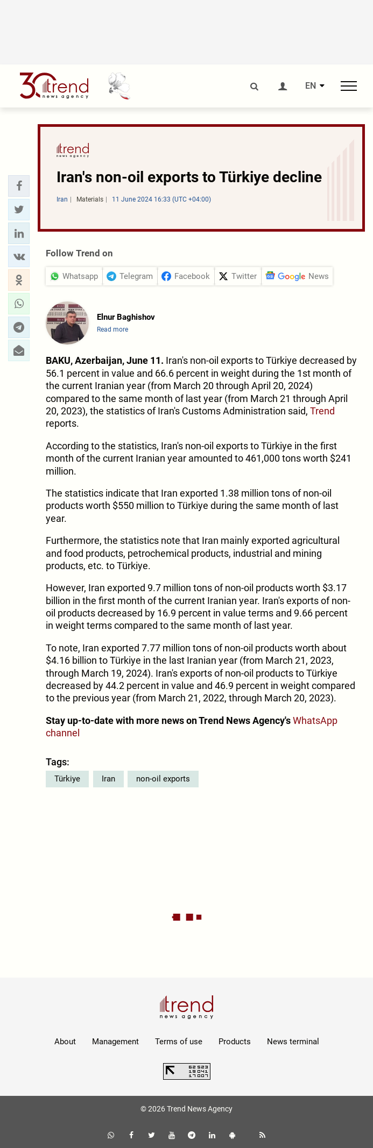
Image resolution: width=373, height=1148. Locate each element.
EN (310, 86)
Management (115, 1041)
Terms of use (178, 1041)
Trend (322, 411)
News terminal (293, 1041)
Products (235, 1041)
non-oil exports (163, 779)
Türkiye (67, 779)
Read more (112, 329)
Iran (108, 779)
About (65, 1041)
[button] (18, 186)
